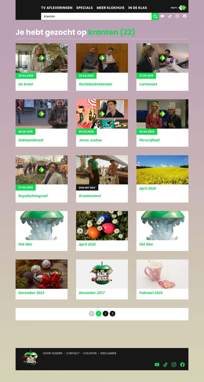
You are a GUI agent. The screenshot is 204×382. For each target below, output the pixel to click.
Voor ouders (52, 353)
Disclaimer (108, 353)
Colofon (90, 353)
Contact (72, 353)
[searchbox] (96, 16)
